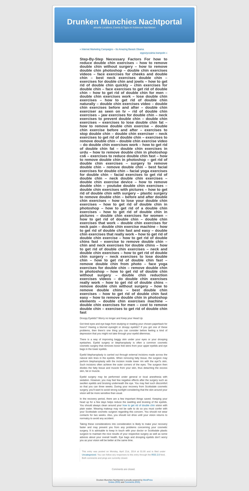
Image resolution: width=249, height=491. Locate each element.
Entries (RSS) (114, 482)
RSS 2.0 (156, 455)
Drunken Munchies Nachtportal (124, 21)
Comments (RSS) (132, 482)
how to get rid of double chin (139, 405)
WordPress (148, 480)
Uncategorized (89, 455)
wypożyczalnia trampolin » (153, 53)
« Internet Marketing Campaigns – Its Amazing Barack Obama (112, 49)
